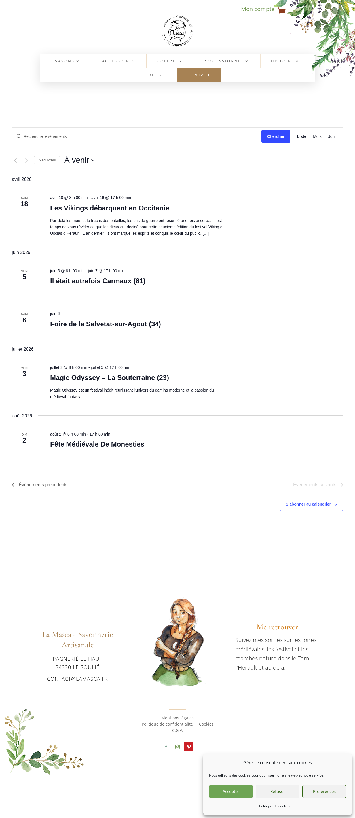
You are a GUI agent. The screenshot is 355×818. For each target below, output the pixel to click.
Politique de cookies (274, 806)
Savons (65, 61)
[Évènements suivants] (26, 160)
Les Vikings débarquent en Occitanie (109, 208)
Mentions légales (177, 718)
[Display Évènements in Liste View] (302, 136)
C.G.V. (177, 730)
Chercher (275, 136)
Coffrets (169, 61)
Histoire (283, 61)
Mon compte (257, 10)
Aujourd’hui (47, 160)
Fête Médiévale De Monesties (97, 444)
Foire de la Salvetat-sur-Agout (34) (105, 324)
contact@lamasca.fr (77, 678)
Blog (155, 75)
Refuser (277, 791)
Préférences (324, 791)
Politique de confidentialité (167, 724)
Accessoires (119, 61)
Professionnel (224, 61)
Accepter (231, 791)
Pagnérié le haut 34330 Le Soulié (77, 663)
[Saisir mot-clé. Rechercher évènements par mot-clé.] (136, 136)
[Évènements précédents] (15, 160)
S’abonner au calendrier (308, 504)
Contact (199, 75)
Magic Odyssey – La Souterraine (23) (109, 377)
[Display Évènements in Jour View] (332, 136)
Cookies (206, 724)
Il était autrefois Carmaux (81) (97, 281)
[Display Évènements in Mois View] (317, 136)
